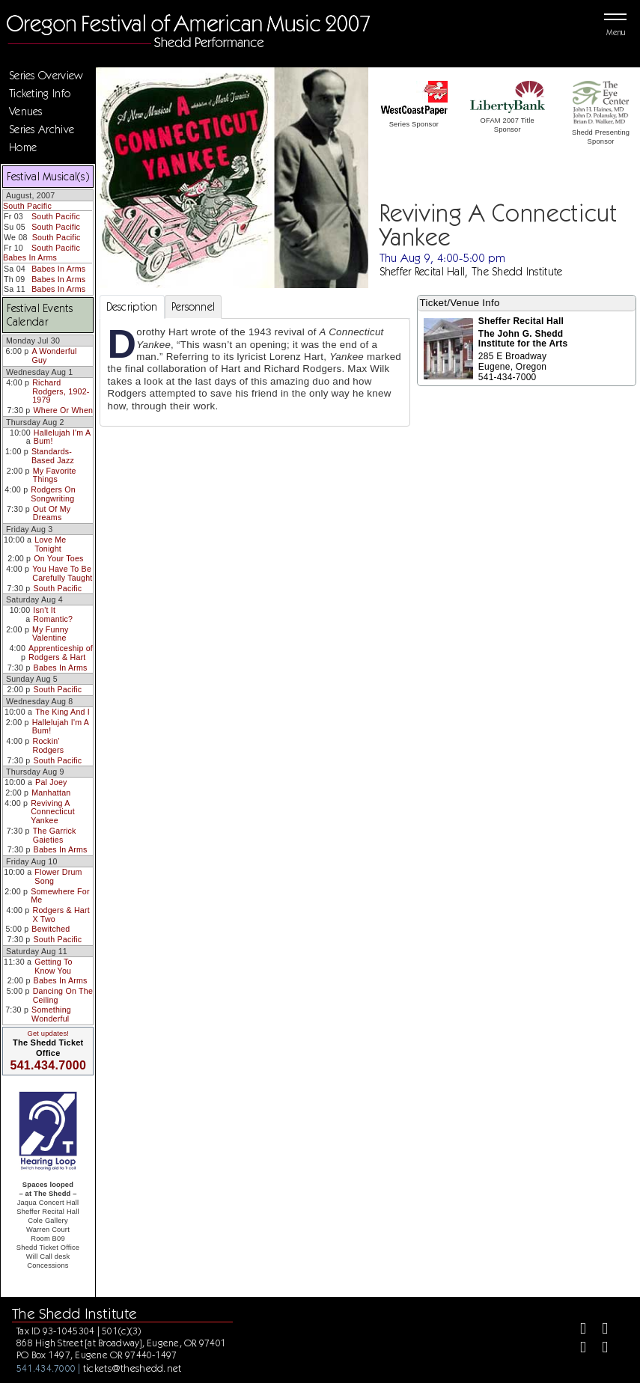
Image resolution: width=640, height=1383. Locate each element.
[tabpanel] (254, 372)
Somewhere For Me (60, 896)
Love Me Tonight (50, 544)
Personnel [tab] (193, 307)
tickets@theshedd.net (132, 1368)
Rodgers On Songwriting (53, 494)
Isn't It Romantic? (53, 614)
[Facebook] (576, 1330)
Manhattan (50, 792)
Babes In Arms (30, 257)
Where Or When (63, 410)
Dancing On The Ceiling (63, 995)
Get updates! (48, 1033)
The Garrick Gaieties (54, 835)
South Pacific (27, 205)
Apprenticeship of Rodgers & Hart (60, 653)
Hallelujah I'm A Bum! (62, 437)
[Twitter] (598, 1330)
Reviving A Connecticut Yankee (53, 812)
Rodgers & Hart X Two (61, 914)
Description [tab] (132, 307)
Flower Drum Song (58, 876)
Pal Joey (51, 782)
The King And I (62, 711)
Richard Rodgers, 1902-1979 (60, 391)
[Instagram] (576, 1349)
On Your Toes (58, 558)
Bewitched (50, 928)
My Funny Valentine (50, 634)
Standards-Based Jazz (52, 456)
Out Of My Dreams (51, 513)
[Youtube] (598, 1349)
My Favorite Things (54, 475)
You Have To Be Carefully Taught (62, 573)
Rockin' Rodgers (48, 745)
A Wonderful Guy (53, 355)
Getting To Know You (53, 966)
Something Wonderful (51, 1014)
